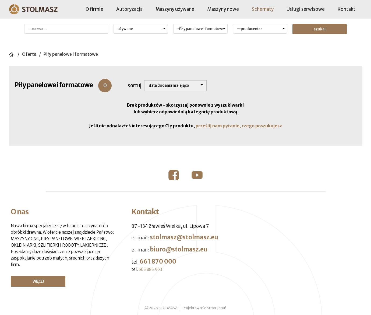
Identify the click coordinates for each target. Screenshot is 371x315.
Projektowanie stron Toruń (204, 308)
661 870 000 (158, 261)
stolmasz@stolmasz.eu (184, 237)
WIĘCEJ (38, 281)
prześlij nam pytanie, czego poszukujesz (239, 125)
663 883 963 (150, 269)
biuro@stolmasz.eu (178, 249)
